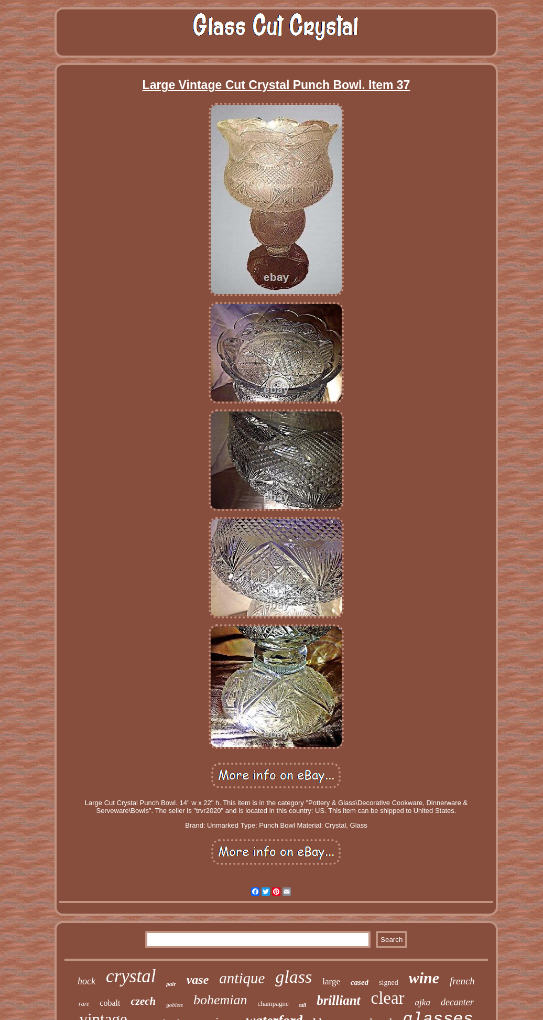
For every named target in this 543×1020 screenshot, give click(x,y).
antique (242, 978)
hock (86, 981)
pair (171, 984)
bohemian (220, 999)
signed (388, 982)
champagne (273, 1003)
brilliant (338, 1000)
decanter (457, 1002)
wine (424, 977)
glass (293, 976)
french (462, 980)
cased (359, 982)
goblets (174, 1005)
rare (84, 1003)
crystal (131, 976)
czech (143, 1001)
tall (302, 1005)
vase (198, 979)
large (331, 981)
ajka (422, 1002)
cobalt (110, 1003)
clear (388, 998)
